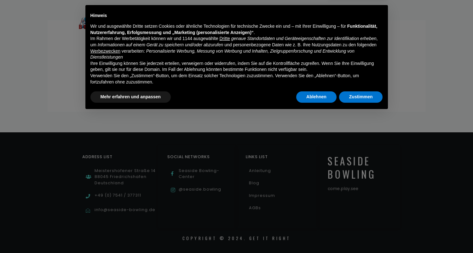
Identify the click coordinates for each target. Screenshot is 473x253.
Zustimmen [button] (361, 235)
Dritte (224, 177)
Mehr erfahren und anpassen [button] (131, 235)
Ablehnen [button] (316, 235)
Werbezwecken (105, 190)
